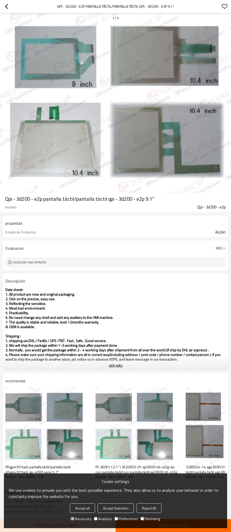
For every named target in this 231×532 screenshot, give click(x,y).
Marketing (150, 518)
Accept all (82, 508)
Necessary (81, 518)
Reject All (149, 508)
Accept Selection (116, 508)
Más (219, 248)
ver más (116, 366)
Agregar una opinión (29, 262)
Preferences (126, 518)
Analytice (103, 518)
